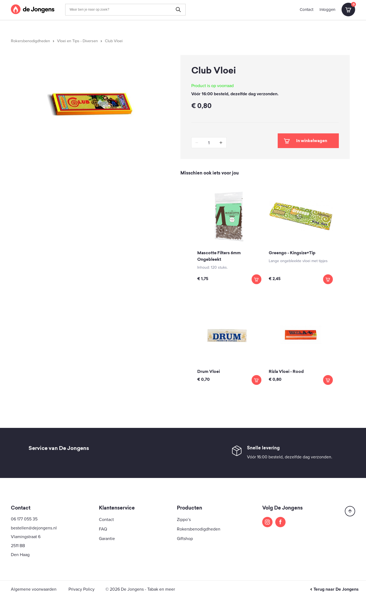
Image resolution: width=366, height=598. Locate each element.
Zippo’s (184, 519)
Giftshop (185, 538)
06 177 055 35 (24, 519)
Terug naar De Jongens (334, 589)
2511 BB (18, 545)
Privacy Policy (81, 589)
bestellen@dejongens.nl (34, 528)
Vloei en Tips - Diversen (77, 41)
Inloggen (327, 9)
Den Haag (20, 554)
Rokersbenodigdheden (30, 41)
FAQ (103, 529)
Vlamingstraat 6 (25, 536)
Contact (306, 9)
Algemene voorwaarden (34, 589)
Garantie (107, 538)
